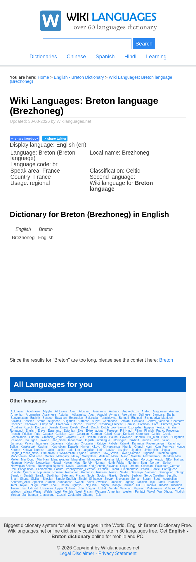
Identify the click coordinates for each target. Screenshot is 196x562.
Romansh (87, 472)
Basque (48, 417)
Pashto (58, 469)
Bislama (16, 421)
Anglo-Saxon (130, 411)
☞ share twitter (55, 138)
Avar (91, 414)
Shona (24, 478)
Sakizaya (137, 472)
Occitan (82, 466)
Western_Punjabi (134, 491)
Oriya (123, 466)
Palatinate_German (167, 466)
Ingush (89, 440)
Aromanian (33, 414)
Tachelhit (116, 482)
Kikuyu (96, 446)
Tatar (14, 485)
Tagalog (129, 482)
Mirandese (94, 459)
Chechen (16, 424)
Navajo (29, 462)
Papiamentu (44, 469)
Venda (113, 488)
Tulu (138, 485)
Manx (114, 456)
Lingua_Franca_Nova (25, 453)
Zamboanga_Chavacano (38, 494)
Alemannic (100, 411)
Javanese (57, 443)
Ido (27, 440)
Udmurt (33, 488)
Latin (100, 449)
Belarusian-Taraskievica (101, 417)
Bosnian (29, 421)
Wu (159, 491)
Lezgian (123, 449)
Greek (167, 433)
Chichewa (62, 424)
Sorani (147, 478)
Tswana (128, 485)
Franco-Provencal (167, 430)
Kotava (27, 449)
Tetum (44, 485)
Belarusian (76, 417)
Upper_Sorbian (65, 488)
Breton (166, 360)
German (96, 433)
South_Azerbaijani (165, 478)
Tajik (152, 482)
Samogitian (166, 472)
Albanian (84, 411)
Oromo (134, 466)
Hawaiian (126, 437)
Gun (81, 437)
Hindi (130, 56)
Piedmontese (129, 469)
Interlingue (119, 440)
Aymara (114, 414)
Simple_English (66, 478)
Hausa (113, 437)
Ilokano (44, 440)
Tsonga (116, 485)
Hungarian (177, 437)
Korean (15, 449)
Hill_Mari (153, 437)
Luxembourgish (167, 453)
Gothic (156, 433)
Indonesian (75, 440)
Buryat (96, 421)
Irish (156, 440)
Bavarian (61, 417)
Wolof (151, 491)
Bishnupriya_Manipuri (159, 417)
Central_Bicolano (158, 421)
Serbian (136, 475)
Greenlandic (19, 437)
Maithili (49, 456)
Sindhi (82, 478)
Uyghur (91, 488)
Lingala (165, 449)
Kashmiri (43, 446)
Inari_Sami (59, 440)
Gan (71, 433)
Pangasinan (26, 469)
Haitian (91, 437)
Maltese (103, 456)
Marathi (136, 456)
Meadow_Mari (172, 456)
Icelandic (16, 440)
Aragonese (159, 411)
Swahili (79, 482)
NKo (168, 459)
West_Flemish (64, 491)
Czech (28, 427)
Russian (101, 472)
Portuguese (169, 469)
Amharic (114, 411)
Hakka (102, 437)
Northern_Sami (137, 462)
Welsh (48, 491)
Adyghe (47, 411)
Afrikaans (61, 411)
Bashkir (35, 417)
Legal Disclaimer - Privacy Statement (98, 553)
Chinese (76, 56)
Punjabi (15, 472)
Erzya (42, 430)
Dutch (95, 427)
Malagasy (62, 456)
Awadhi (102, 414)
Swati (90, 482)
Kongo (180, 446)
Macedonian (19, 456)
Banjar (171, 414)
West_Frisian (84, 491)
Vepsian (139, 488)
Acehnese (33, 411)
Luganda (148, 453)
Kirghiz (126, 446)
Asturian (64, 414)
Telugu (33, 485)
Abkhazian (18, 411)
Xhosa (168, 491)
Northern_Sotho (160, 462)
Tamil (161, 482)
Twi (23, 488)
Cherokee (31, 424)
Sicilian (35, 478)
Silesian (48, 478)
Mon (119, 459)
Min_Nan (42, 459)
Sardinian (53, 475)
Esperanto (54, 430)
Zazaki (61, 494)
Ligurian (136, 449)
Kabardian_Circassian (80, 443)
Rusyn (113, 472)
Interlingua (103, 440)
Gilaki (108, 433)
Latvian (110, 449)
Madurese (35, 456)
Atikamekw (79, 414)
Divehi (74, 427)
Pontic (156, 469)
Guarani (34, 437)
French (15, 433)
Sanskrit (16, 475)
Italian (165, 440)
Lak (70, 449)
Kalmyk (125, 443)
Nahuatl (179, 459)
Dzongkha (134, 427)
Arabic (146, 411)
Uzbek (102, 488)
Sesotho (171, 475)
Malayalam (89, 456)
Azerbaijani (129, 414)
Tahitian (142, 482)
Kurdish (39, 449)
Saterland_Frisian (73, 475)
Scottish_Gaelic (107, 475)
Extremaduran (95, 430)
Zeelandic (74, 494)
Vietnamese (154, 488)
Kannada (138, 443)
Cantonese (110, 421)
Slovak (109, 478)
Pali (13, 469)
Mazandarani (151, 456)
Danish (53, 427)
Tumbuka (150, 485)
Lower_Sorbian (130, 453)
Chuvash (90, 424)
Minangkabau (60, 459)
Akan (73, 411)
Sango (180, 472)
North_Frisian (116, 462)
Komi (148, 446)
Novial (70, 466)
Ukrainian (46, 488)
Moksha (108, 459)
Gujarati (71, 437)
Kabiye (101, 443)
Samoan (150, 472)
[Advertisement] (98, 304)
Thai (53, 485)
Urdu (80, 488)
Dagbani (40, 427)
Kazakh (73, 446)
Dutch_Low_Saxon (113, 427)
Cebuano (138, 421)
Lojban (81, 453)
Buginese (54, 421)
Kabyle (112, 443)
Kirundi (138, 446)
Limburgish (151, 449)
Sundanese (65, 482)
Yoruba (15, 494)
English (30, 430)
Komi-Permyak (164, 446)
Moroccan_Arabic (152, 459)
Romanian (72, 472)
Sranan (50, 482)
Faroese (112, 430)
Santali (28, 475)
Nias (77, 462)
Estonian (69, 430)
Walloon (16, 491)
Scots (90, 475)
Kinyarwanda (111, 446)
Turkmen (176, 485)
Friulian (27, 433)
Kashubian (58, 446)
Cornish (130, 424)
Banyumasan (19, 417)
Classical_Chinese (111, 424)
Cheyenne (47, 424)
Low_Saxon (110, 453)
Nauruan (16, 462)
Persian (103, 469)
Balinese (144, 414)
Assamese (49, 414)
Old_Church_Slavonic (103, 466)
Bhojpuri (136, 417)
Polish (145, 469)
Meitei (15, 459)
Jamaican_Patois (22, 443)
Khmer (84, 446)
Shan (14, 478)
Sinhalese (95, 478)
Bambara (158, 414)
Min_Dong (27, 459)
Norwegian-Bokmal (23, 466)
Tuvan (15, 488)
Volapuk (170, 488)
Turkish (163, 485)
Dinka (64, 427)
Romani (58, 472)
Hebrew (140, 437)
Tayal (23, 485)
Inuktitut (134, 440)
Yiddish (179, 491)
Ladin (50, 449)
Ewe (80, 430)
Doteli (85, 427)
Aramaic (174, 411)
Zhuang (88, 494)
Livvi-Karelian (66, 453)
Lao (77, 449)
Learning (156, 56)
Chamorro (177, 421)
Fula (37, 433)
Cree (155, 424)
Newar (67, 462)
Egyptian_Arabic (154, 427)
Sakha (124, 472)
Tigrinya (76, 485)
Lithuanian (48, 453)
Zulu (98, 494)
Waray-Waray (32, 491)
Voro (181, 488)
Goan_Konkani (123, 433)
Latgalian (89, 449)
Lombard (94, 453)
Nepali (57, 462)
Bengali (124, 417)
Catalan (124, 421)
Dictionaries (43, 56)
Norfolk (87, 462)
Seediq (124, 475)
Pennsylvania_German (81, 469)
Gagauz (48, 433)
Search (144, 44)
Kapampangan (155, 443)
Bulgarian (69, 421)
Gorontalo (142, 433)
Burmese (83, 421)
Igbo (34, 440)
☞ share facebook (25, 138)
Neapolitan (43, 462)
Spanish (105, 56)
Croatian (16, 427)
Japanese (41, 443)
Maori (124, 456)
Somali (135, 478)
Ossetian (146, 466)
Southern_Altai (20, 482)
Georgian (83, 433)
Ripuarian (43, 472)
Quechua (29, 472)
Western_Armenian (107, 491)
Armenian (17, 414)
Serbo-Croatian (154, 475)
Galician (60, 433)
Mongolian (131, 459)
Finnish (149, 430)
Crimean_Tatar (170, 424)
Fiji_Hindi (126, 430)
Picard (114, 469)
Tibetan (64, 485)
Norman (100, 462)
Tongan (104, 485)
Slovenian (122, 478)
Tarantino (173, 482)
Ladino (60, 449)
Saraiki (39, 475)
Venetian (125, 488)
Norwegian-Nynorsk (51, 466)
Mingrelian (78, 459)
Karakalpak (28, 446)
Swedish (101, 482)
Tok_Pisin (90, 485)
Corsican (144, 424)
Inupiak (146, 440)
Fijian (138, 430)
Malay (75, 456)
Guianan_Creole (52, 437)
